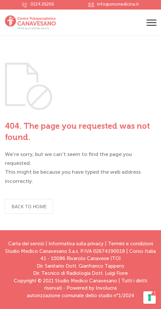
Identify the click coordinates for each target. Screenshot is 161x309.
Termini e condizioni (130, 244)
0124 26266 (42, 4)
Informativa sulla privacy (76, 244)
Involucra (106, 288)
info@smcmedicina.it (118, 4)
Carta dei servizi (26, 244)
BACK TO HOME (29, 206)
